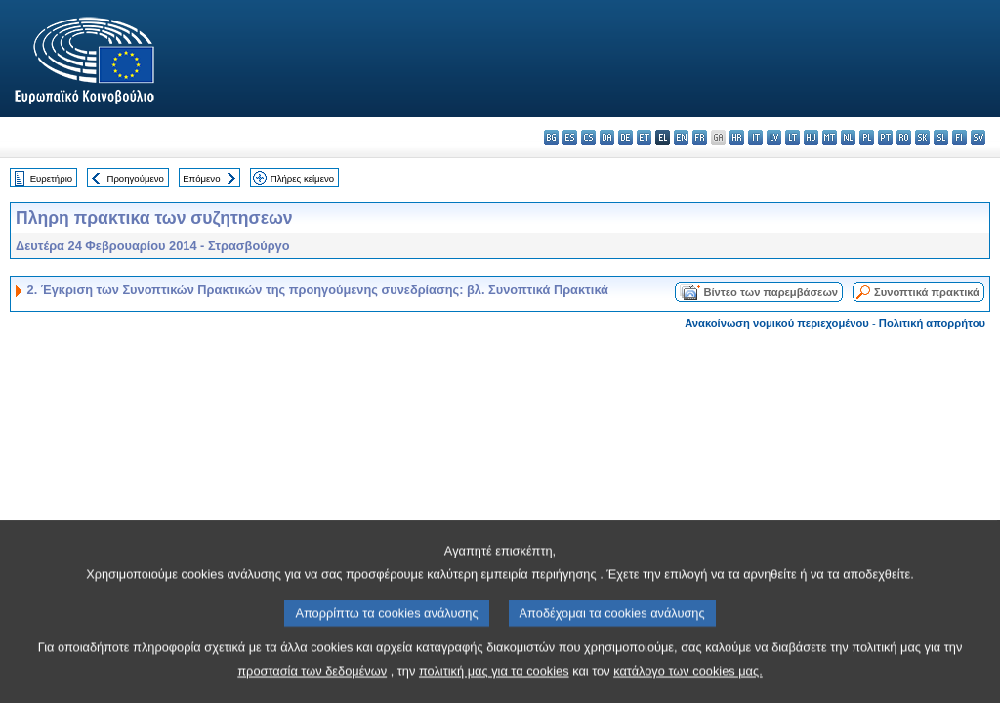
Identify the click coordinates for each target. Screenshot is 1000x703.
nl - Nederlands (848, 137)
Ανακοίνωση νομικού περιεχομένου (777, 323)
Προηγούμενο (134, 178)
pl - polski (866, 137)
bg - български (551, 137)
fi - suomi (959, 137)
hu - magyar (811, 137)
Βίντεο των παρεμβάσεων (770, 292)
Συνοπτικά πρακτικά (926, 292)
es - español (569, 137)
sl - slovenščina (941, 137)
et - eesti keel (644, 137)
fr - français (699, 137)
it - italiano (755, 137)
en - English (681, 137)
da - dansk (607, 137)
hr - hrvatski (736, 137)
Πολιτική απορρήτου (932, 323)
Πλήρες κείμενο (302, 178)
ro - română (903, 137)
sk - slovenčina (922, 137)
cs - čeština (588, 137)
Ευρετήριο (51, 178)
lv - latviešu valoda (774, 137)
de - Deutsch (625, 137)
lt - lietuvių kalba (792, 137)
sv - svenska (978, 137)
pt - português (885, 137)
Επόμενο (201, 178)
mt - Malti (829, 137)
